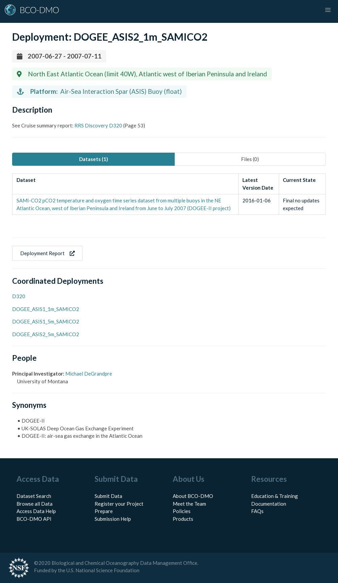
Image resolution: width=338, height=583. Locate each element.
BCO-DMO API (34, 519)
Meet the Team (189, 504)
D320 (18, 296)
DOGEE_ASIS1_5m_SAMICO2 (45, 321)
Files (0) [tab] (250, 159)
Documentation (268, 504)
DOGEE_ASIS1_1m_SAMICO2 (45, 309)
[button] (328, 10)
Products (183, 519)
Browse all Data (34, 504)
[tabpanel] (169, 194)
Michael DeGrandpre (88, 374)
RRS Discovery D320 (98, 125)
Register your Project (119, 504)
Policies (182, 511)
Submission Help (113, 519)
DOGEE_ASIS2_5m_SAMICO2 (45, 334)
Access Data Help (36, 511)
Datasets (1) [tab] (93, 159)
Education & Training (274, 496)
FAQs (257, 511)
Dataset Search (33, 496)
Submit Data (108, 496)
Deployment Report (47, 253)
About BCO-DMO (193, 496)
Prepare (104, 511)
